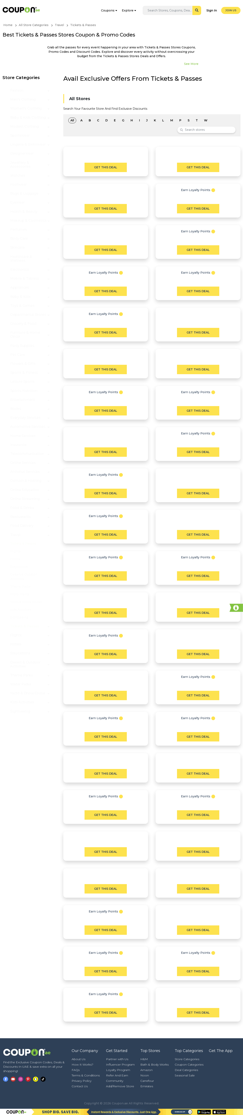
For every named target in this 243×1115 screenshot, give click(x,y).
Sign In (211, 10)
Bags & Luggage (24, 193)
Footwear (18, 184)
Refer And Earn (117, 1075)
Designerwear (22, 153)
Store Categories (187, 1059)
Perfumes (18, 230)
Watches (17, 175)
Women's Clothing (26, 108)
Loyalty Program (118, 1070)
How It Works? (82, 1064)
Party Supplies (22, 346)
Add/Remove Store (120, 1086)
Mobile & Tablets (24, 279)
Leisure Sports (22, 382)
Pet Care (17, 355)
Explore (127, 10)
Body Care (19, 238)
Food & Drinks (22, 508)
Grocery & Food (23, 324)
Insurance (18, 445)
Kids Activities (20, 610)
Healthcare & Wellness (21, 259)
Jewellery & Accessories (20, 165)
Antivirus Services (25, 472)
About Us (78, 1059)
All (72, 120)
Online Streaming (25, 499)
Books (15, 409)
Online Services (23, 463)
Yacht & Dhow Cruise (26, 602)
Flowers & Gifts (23, 364)
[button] (48, 90)
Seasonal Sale (185, 1075)
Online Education (24, 490)
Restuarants (20, 517)
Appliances (19, 287)
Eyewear (17, 202)
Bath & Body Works (154, 1064)
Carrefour (147, 1081)
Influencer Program (120, 1064)
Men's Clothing (23, 99)
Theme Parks (20, 586)
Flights (15, 551)
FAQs (76, 1070)
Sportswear (20, 135)
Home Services (23, 436)
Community (114, 1081)
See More (191, 64)
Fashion (17, 90)
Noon (144, 1075)
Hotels (15, 559)
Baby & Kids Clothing (28, 118)
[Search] (170, 10)
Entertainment (22, 400)
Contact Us (80, 1086)
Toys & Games (22, 306)
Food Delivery (22, 526)
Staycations (19, 567)
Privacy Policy (81, 1081)
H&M (144, 1059)
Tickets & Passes (23, 543)
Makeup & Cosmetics (28, 221)
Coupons (108, 10)
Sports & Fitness (24, 373)
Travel (15, 535)
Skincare (17, 247)
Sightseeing (19, 617)
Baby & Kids (20, 297)
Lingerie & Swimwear (28, 144)
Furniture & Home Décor (25, 335)
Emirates (146, 1086)
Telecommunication (27, 454)
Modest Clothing (24, 126)
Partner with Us (117, 1059)
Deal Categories (186, 1070)
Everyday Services (25, 418)
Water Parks (19, 594)
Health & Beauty (23, 212)
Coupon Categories (189, 1064)
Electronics (19, 270)
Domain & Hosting (25, 481)
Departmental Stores (28, 315)
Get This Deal (105, 167)
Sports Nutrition (23, 391)
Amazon (146, 1070)
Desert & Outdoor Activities (25, 664)
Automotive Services (27, 427)
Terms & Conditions (86, 1075)
